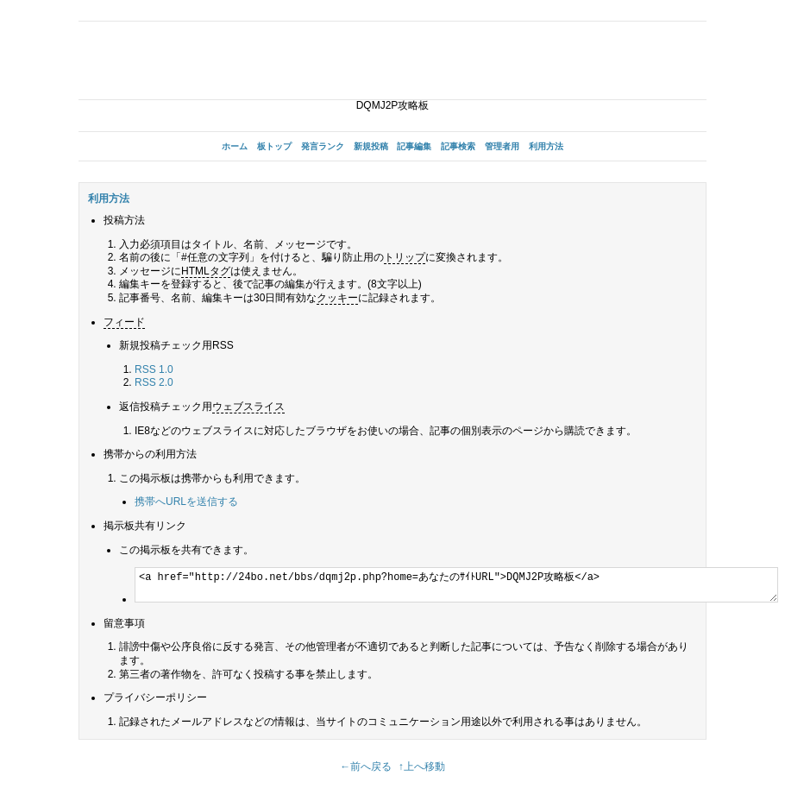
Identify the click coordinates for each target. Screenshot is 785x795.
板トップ (274, 146)
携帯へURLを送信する (186, 501)
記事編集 (414, 146)
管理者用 (502, 146)
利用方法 (546, 146)
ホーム (235, 146)
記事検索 (458, 146)
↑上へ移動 (422, 766)
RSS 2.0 (154, 382)
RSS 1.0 (154, 369)
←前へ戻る (366, 766)
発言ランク (322, 146)
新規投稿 (371, 146)
